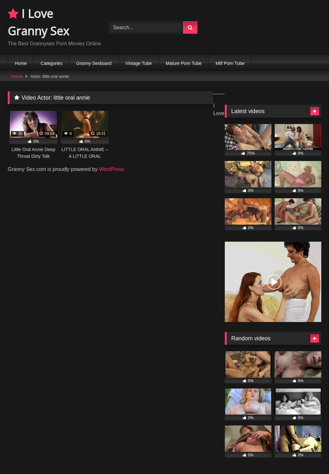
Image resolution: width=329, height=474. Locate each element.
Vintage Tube (138, 63)
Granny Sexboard (94, 63)
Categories (51, 63)
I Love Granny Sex (38, 22)
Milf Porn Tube (229, 63)
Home (21, 63)
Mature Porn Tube (184, 63)
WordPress (111, 169)
